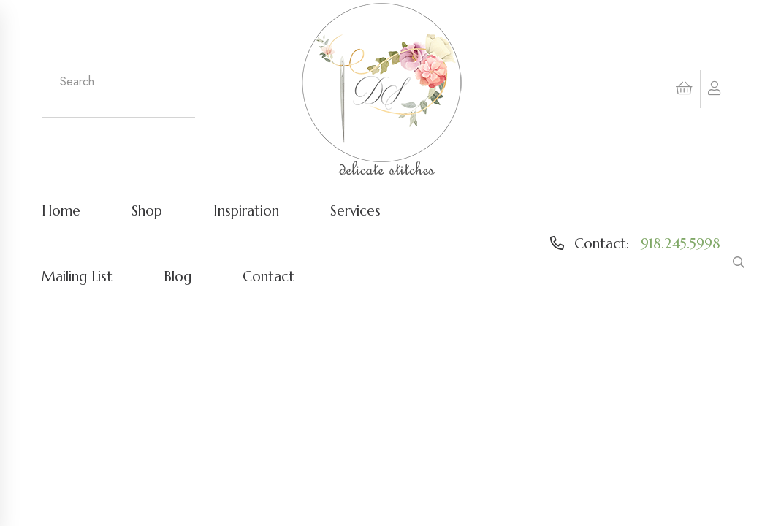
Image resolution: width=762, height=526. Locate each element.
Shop (147, 210)
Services (355, 210)
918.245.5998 (680, 243)
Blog (177, 276)
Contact (268, 276)
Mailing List (77, 276)
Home (61, 210)
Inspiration (246, 210)
